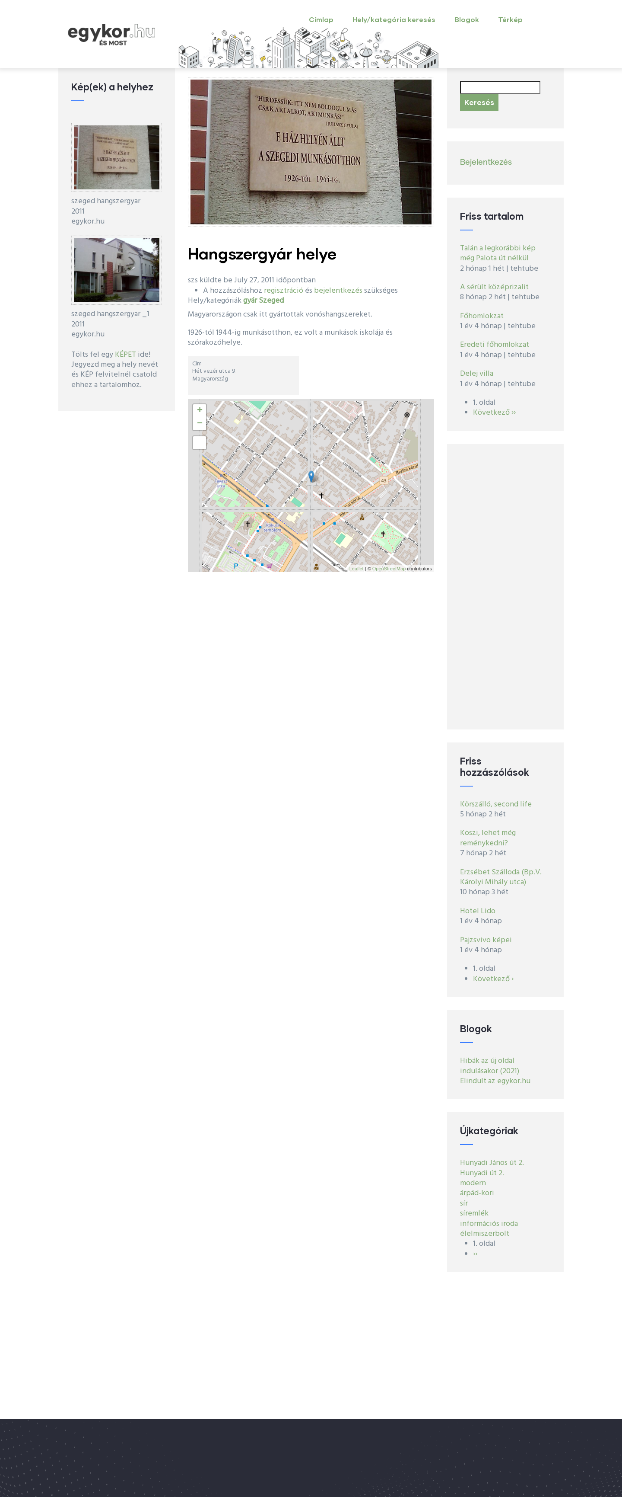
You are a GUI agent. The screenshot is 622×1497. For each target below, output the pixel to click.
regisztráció (283, 291)
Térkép (510, 19)
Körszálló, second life (496, 804)
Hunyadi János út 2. (492, 1163)
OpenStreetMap (389, 568)
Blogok (466, 19)
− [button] (200, 423)
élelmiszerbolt (484, 1234)
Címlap (321, 19)
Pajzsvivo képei (486, 940)
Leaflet (356, 568)
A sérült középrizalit (494, 287)
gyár (250, 300)
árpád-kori (477, 1193)
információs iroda (489, 1224)
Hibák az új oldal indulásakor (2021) (489, 1066)
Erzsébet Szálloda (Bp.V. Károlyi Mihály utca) (501, 877)
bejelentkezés (338, 291)
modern (473, 1183)
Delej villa (476, 374)
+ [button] (200, 410)
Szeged (271, 300)
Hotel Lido (477, 911)
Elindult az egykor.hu (495, 1081)
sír (464, 1203)
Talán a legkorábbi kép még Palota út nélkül (498, 253)
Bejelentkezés (486, 162)
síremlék (474, 1213)
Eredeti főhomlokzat (494, 345)
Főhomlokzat (482, 316)
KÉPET (125, 355)
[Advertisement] (505, 587)
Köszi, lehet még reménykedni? (488, 838)
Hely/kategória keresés (393, 19)
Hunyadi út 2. (482, 1173)
